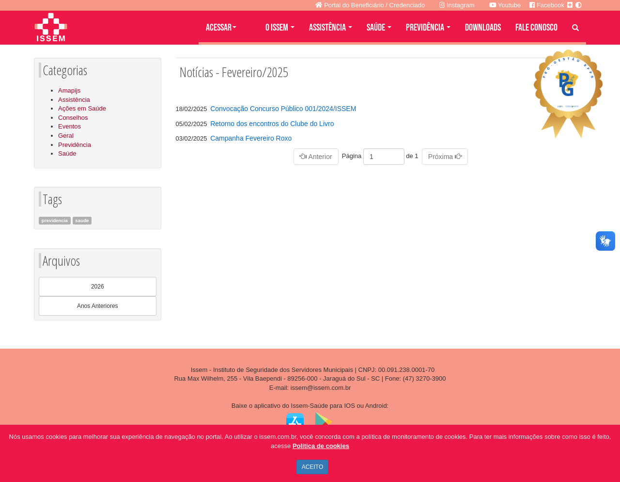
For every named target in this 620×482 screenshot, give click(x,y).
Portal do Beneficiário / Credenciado (370, 5)
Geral (66, 135)
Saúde (67, 153)
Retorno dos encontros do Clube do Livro (272, 124)
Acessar (221, 27)
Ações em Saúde (82, 108)
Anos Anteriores (97, 306)
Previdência (74, 144)
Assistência (74, 99)
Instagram (456, 5)
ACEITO (312, 467)
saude (82, 220)
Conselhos (73, 117)
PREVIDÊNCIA (428, 27)
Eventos (69, 126)
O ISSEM (279, 27)
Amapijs (69, 90)
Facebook (546, 5)
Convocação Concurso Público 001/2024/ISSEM (283, 108)
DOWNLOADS (483, 27)
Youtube (505, 5)
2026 (97, 286)
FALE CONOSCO (536, 27)
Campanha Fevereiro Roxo (251, 138)
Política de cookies (321, 446)
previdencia (55, 220)
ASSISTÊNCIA (330, 27)
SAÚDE (379, 27)
